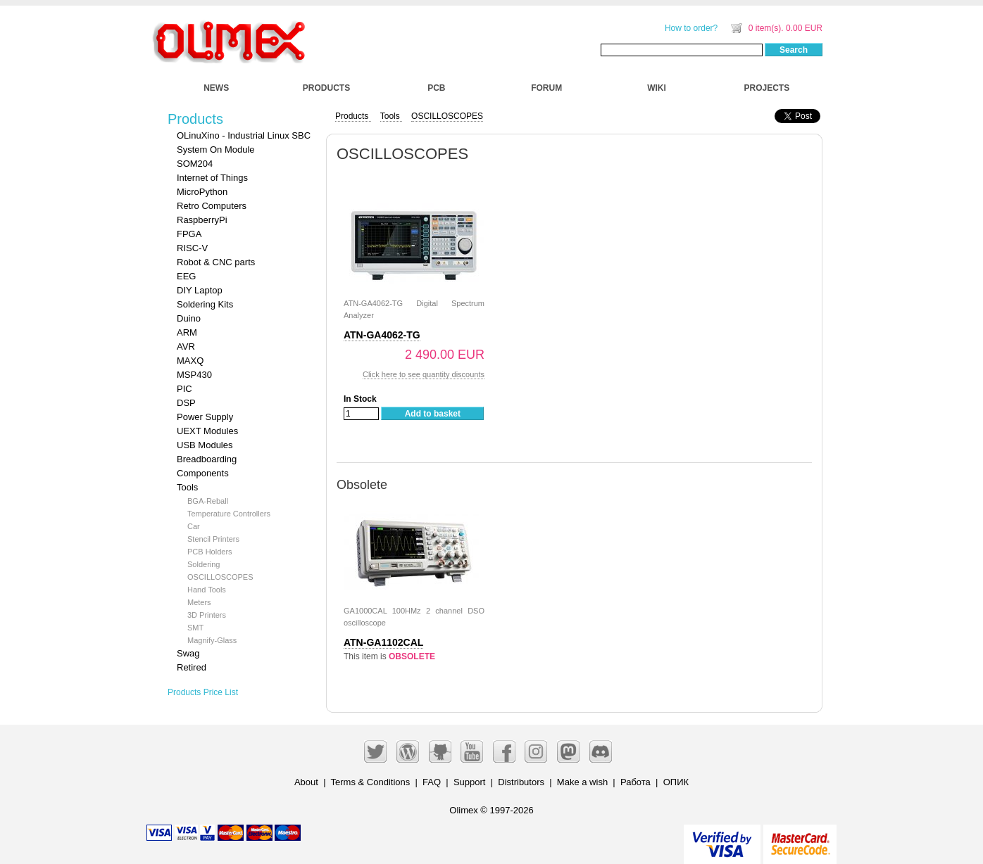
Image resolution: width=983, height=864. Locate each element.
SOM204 (195, 163)
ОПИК (676, 782)
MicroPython (202, 191)
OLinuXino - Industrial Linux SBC (244, 135)
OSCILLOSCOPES (220, 577)
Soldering (203, 564)
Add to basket (433, 414)
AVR (186, 346)
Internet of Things (212, 177)
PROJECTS (767, 88)
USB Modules (204, 445)
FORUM (546, 88)
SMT (195, 627)
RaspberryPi (202, 220)
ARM (187, 332)
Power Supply (205, 417)
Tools (187, 487)
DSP (186, 403)
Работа (635, 782)
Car (193, 526)
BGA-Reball (207, 501)
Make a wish (582, 782)
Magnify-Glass (212, 640)
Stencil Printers (213, 539)
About (306, 782)
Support (469, 782)
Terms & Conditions (371, 782)
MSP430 (194, 374)
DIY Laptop (200, 290)
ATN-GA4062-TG (382, 335)
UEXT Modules (207, 431)
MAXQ (190, 360)
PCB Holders (209, 551)
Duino (189, 318)
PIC (184, 388)
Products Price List (203, 692)
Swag (188, 653)
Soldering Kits (205, 304)
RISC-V (192, 248)
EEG (186, 276)
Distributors (521, 782)
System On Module (216, 149)
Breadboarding (207, 459)
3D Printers (206, 615)
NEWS (216, 88)
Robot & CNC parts (216, 262)
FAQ (431, 782)
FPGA (189, 234)
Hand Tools (206, 589)
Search (793, 50)
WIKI (656, 88)
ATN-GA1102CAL (383, 642)
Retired (191, 667)
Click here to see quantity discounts (423, 374)
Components (203, 473)
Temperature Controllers (228, 513)
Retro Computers (211, 206)
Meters (199, 602)
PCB (436, 88)
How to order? (691, 28)
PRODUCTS (326, 88)
